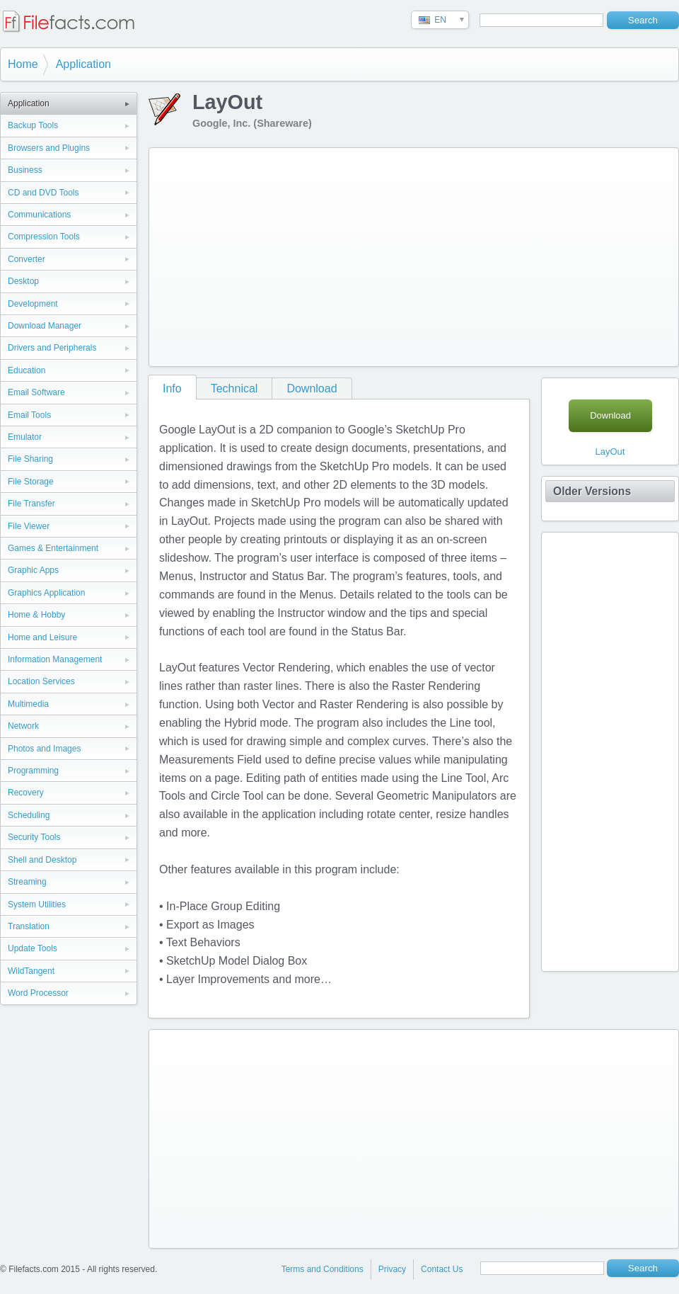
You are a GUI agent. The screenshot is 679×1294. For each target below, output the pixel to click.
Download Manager (44, 326)
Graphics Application (46, 593)
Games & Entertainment (53, 548)
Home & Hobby (36, 615)
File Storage (31, 482)
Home (23, 64)
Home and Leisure (42, 637)
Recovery (26, 793)
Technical (234, 388)
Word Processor (38, 993)
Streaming (27, 882)
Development (33, 304)
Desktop (23, 281)
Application (83, 64)
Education (26, 370)
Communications (39, 215)
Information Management (55, 659)
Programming (33, 771)
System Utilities (37, 904)
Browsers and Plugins (49, 148)
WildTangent (31, 971)
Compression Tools (44, 237)
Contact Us (442, 1269)
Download (311, 388)
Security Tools (34, 837)
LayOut (610, 451)
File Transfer (31, 504)
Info (172, 388)
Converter (26, 259)
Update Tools (32, 948)
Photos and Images (44, 749)
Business (25, 170)
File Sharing (30, 459)
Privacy (392, 1269)
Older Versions (592, 491)
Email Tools (29, 415)
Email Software (36, 392)
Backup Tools (33, 125)
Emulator (25, 437)
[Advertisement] (349, 254)
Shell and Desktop (42, 860)
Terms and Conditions (323, 1269)
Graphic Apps (33, 570)
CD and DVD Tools (43, 193)
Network (23, 726)
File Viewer (29, 526)
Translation (29, 926)
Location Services (41, 681)
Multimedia (28, 704)
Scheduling (29, 815)
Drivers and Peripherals (52, 348)
